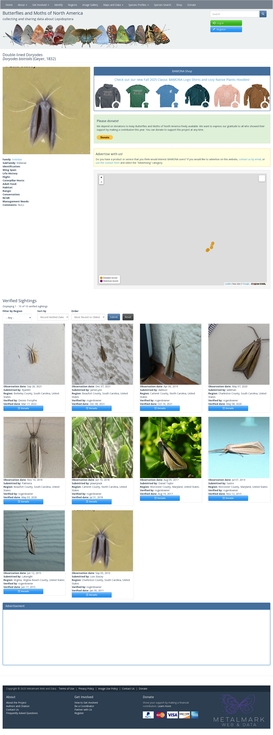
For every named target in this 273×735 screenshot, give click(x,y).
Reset (128, 317)
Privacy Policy (86, 688)
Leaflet (228, 284)
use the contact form (108, 162)
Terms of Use (66, 688)
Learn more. (165, 706)
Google (246, 284)
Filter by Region (12, 311)
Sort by (41, 311)
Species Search (162, 4)
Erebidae (17, 159)
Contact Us (128, 688)
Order (75, 311)
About (22, 4)
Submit (114, 317)
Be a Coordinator (84, 706)
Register (79, 713)
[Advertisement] (136, 636)
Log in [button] (218, 23)
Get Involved (40, 4)
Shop (179, 4)
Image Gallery (90, 4)
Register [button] (219, 29)
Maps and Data (113, 4)
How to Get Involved (86, 702)
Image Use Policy (108, 688)
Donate (191, 4)
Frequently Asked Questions (22, 713)
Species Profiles (138, 4)
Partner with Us (83, 709)
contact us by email (250, 159)
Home (9, 4)
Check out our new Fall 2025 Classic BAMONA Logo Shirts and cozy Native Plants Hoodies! (182, 79)
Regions (72, 4)
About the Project (16, 702)
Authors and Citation (17, 706)
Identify (58, 4)
